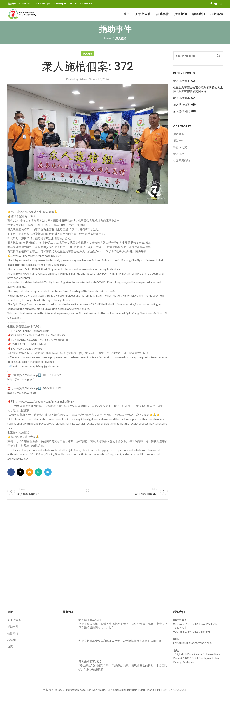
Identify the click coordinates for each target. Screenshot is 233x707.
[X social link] (20, 481)
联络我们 (12, 651)
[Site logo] (29, 18)
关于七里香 (14, 631)
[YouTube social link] (215, 4)
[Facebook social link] (211, 4)
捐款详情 (12, 644)
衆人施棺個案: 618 (184, 120)
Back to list (87, 501)
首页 (10, 657)
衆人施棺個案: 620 (185, 107)
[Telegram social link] (48, 481)
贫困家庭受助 (181, 169)
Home (107, 47)
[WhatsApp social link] (220, 4)
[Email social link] (29, 481)
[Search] (198, 64)
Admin (83, 88)
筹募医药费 (180, 156)
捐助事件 (178, 149)
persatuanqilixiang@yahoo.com (192, 654)
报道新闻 (178, 143)
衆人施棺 (120, 47)
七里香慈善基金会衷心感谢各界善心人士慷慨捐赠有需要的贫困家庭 (198, 98)
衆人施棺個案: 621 (184, 90)
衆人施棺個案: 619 (184, 113)
